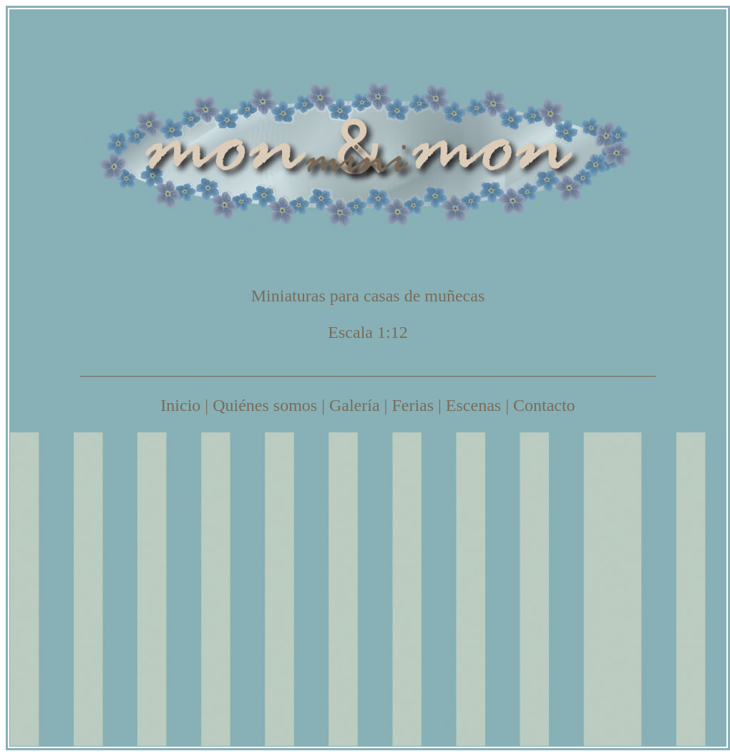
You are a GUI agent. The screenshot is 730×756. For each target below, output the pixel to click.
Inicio (180, 405)
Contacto (544, 405)
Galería (354, 405)
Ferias (412, 405)
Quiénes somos (265, 405)
